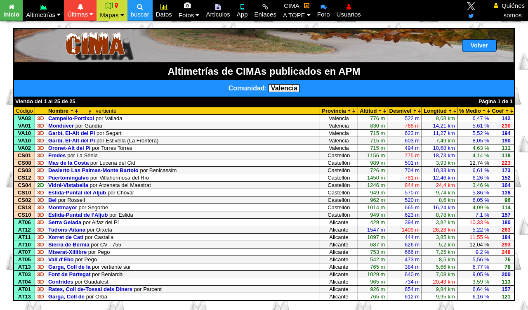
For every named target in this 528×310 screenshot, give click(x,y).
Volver (479, 45)
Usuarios (349, 9)
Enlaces (265, 9)
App (242, 9)
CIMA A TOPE (297, 10)
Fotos (189, 10)
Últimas (80, 9)
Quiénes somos (509, 10)
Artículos (218, 9)
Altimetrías (43, 9)
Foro (323, 9)
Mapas (112, 10)
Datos (164, 9)
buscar (140, 9)
